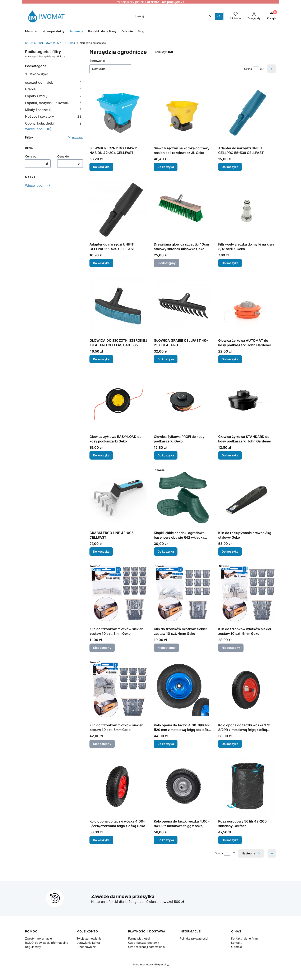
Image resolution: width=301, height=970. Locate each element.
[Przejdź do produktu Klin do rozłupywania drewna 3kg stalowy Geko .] (247, 497)
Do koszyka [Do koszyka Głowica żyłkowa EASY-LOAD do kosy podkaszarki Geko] (101, 455)
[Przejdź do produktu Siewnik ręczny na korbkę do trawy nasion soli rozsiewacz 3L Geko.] (183, 113)
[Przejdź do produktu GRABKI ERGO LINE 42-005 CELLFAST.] (118, 497)
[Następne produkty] (251, 853)
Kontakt (236, 942)
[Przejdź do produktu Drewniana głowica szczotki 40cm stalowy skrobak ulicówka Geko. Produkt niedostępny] (183, 209)
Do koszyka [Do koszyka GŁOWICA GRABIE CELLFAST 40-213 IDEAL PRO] (165, 359)
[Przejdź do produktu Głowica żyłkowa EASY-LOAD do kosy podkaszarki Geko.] (118, 401)
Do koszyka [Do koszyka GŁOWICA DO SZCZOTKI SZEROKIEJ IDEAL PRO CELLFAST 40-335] (101, 359)
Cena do (63, 156)
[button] (219, 16)
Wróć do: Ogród (36, 74)
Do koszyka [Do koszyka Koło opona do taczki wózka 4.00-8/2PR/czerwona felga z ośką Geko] (101, 840)
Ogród (71, 42)
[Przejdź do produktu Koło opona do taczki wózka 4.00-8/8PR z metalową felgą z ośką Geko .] (183, 786)
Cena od (31, 156)
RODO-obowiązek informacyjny (46, 942)
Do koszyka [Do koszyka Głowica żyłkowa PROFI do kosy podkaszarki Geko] (165, 455)
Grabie (53, 89)
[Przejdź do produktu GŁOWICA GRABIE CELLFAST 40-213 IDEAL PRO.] (183, 305)
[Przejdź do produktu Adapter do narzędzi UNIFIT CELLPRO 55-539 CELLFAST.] (118, 209)
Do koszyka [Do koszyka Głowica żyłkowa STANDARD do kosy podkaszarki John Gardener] (230, 455)
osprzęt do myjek (53, 82)
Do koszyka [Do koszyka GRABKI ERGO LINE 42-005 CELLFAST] (101, 551)
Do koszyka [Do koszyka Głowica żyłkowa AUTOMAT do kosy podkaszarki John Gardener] (230, 359)
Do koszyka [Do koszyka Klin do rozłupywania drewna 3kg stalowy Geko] (230, 551)
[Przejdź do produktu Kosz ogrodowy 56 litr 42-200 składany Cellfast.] (247, 786)
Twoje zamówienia (89, 938)
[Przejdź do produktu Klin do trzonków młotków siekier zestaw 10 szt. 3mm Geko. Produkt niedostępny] (118, 593)
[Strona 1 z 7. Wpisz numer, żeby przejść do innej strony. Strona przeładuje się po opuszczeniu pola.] (256, 69)
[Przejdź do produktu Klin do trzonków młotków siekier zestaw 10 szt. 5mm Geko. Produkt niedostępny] (247, 593)
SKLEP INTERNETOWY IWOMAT (44, 42)
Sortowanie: (97, 60)
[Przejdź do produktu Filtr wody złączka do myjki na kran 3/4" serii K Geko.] (247, 209)
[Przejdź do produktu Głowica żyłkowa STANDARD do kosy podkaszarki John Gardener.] (247, 401)
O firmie (236, 947)
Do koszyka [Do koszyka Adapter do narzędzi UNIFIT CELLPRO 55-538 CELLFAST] (230, 167)
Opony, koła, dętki (53, 123)
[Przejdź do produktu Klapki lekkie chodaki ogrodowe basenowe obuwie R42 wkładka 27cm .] (183, 497)
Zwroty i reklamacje (38, 938)
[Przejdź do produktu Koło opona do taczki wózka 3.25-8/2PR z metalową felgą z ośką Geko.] (247, 690)
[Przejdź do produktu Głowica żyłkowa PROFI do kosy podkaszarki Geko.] (183, 401)
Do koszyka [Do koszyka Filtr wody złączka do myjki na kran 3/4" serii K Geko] (230, 263)
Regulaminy (33, 947)
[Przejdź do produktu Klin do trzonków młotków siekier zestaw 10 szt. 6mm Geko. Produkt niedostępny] (118, 690)
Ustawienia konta (88, 942)
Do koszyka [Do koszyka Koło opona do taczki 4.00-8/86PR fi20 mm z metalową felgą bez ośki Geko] (165, 744)
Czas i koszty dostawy (143, 942)
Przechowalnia (86, 947)
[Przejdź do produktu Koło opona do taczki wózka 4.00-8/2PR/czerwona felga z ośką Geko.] (118, 786)
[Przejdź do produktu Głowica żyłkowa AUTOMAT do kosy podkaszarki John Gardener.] (247, 305)
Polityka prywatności (194, 938)
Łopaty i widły (53, 96)
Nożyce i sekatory (53, 116)
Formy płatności (139, 938)
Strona (248, 68)
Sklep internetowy (149, 964)
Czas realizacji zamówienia (146, 947)
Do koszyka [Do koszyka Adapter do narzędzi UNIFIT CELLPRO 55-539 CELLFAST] (101, 263)
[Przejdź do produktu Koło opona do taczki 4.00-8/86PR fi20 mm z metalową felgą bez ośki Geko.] (183, 690)
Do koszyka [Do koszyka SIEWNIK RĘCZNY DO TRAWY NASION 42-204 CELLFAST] (101, 167)
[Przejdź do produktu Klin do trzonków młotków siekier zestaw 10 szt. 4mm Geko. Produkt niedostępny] (183, 593)
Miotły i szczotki (53, 110)
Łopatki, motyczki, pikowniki (53, 103)
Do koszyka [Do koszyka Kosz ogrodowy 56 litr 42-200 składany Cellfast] (230, 840)
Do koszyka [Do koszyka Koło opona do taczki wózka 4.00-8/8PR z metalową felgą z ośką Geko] (165, 840)
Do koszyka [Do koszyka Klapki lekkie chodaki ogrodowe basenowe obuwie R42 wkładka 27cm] (165, 551)
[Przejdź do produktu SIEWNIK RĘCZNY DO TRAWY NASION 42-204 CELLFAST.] (118, 113)
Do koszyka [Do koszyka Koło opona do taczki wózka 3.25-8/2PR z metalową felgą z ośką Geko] (230, 744)
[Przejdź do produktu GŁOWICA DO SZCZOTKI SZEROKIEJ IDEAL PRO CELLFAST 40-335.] (118, 305)
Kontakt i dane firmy (245, 938)
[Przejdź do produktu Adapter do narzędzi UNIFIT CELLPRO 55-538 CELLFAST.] (247, 113)
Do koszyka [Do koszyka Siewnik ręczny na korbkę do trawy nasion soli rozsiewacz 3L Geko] (165, 167)
